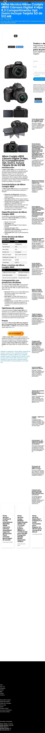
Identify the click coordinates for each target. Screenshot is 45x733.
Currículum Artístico (5, 711)
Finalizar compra (4, 708)
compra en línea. (10, 353)
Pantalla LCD (4, 359)
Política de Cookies (5, 701)
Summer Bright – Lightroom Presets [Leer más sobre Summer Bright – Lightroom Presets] (37, 367)
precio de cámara (12, 359)
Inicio (2, 19)
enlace (12, 327)
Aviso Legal (3, 705)
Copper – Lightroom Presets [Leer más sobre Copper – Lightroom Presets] (38, 417)
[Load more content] (11, 47)
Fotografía (24, 354)
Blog (1, 691)
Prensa (2, 690)
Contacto (2, 695)
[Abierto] (29, 3)
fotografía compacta (6, 356)
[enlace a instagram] (6, 7)
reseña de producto (22, 359)
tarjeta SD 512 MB (5, 361)
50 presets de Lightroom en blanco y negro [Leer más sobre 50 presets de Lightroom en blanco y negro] (36, 467)
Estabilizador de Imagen (7, 354)
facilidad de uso (17, 354)
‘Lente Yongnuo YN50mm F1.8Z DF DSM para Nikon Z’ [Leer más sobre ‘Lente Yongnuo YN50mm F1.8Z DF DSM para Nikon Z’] (37, 315)
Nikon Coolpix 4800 (11, 357)
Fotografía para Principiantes (18, 356)
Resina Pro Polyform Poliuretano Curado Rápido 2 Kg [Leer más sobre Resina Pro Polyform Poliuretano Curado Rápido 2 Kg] (38, 182)
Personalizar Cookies (5, 700)
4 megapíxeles (10, 351)
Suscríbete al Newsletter (6, 721)
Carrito (1, 706)
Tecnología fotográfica (15, 361)
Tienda (1, 693)
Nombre (35, 61)
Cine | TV (2, 686)
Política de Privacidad (5, 703)
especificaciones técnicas (21, 353)
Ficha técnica (8, 19)
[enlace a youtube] (3, 7)
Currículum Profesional (6, 710)
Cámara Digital (18, 351)
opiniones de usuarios (22, 357)
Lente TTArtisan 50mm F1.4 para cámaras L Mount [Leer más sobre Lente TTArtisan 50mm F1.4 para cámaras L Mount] (37, 291)
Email (34, 66)
